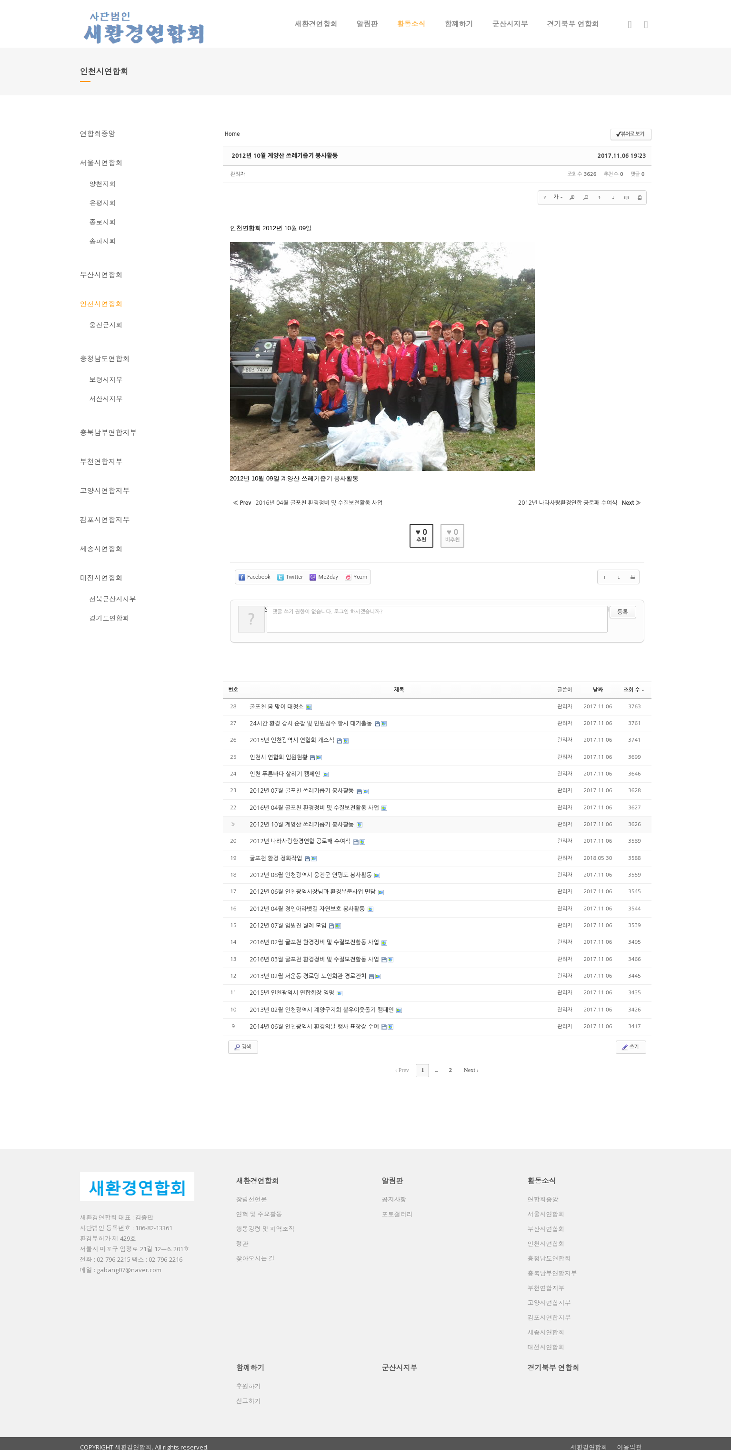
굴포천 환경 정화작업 (276, 854)
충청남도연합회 (105, 358)
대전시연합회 (101, 577)
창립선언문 (251, 1192)
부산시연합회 (101, 274)
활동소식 (411, 24)
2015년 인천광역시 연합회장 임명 (292, 987)
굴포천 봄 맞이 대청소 (277, 704)
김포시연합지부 (105, 519)
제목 (399, 687)
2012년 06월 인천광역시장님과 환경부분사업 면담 (312, 887)
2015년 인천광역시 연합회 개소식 (292, 737)
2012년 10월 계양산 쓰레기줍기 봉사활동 (283, 156)
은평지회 (103, 202)
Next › (470, 1064)
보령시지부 (106, 379)
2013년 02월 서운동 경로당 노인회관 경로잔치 (308, 971)
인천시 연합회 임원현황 (279, 754)
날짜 (598, 687)
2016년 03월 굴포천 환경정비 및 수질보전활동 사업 (314, 954)
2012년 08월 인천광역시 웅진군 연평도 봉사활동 (310, 871)
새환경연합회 (316, 24)
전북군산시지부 (113, 598)
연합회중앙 (98, 133)
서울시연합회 (101, 162)
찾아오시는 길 (255, 1251)
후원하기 (248, 1379)
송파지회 (103, 240)
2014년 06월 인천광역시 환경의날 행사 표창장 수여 (314, 1021)
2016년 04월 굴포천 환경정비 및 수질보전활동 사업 (314, 804)
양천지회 (103, 183)
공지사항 (394, 1192)
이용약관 (629, 1441)
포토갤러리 (397, 1207)
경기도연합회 (110, 618)
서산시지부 (106, 398)
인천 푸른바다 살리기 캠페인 (285, 771)
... (436, 1064)
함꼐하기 (459, 24)
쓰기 (630, 1041)
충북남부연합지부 (108, 432)
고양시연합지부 (105, 490)
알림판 (367, 24)
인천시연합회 (101, 303)
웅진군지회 (106, 324)
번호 (234, 687)
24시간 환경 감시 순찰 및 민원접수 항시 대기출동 (310, 721)
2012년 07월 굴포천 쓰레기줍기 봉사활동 (301, 787)
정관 (242, 1237)
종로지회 (103, 221)
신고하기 (248, 1394)
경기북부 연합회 (573, 24)
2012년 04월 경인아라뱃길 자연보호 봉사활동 (307, 904)
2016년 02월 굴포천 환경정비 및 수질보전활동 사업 (314, 937)
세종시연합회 (101, 548)
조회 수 (633, 687)
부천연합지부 (101, 461)
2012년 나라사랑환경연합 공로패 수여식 (300, 837)
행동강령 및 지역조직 (265, 1222)
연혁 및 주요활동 (259, 1207)
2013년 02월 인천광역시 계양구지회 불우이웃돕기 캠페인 (321, 1004)
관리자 (237, 174)
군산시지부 (510, 24)
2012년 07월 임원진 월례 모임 (288, 921)
